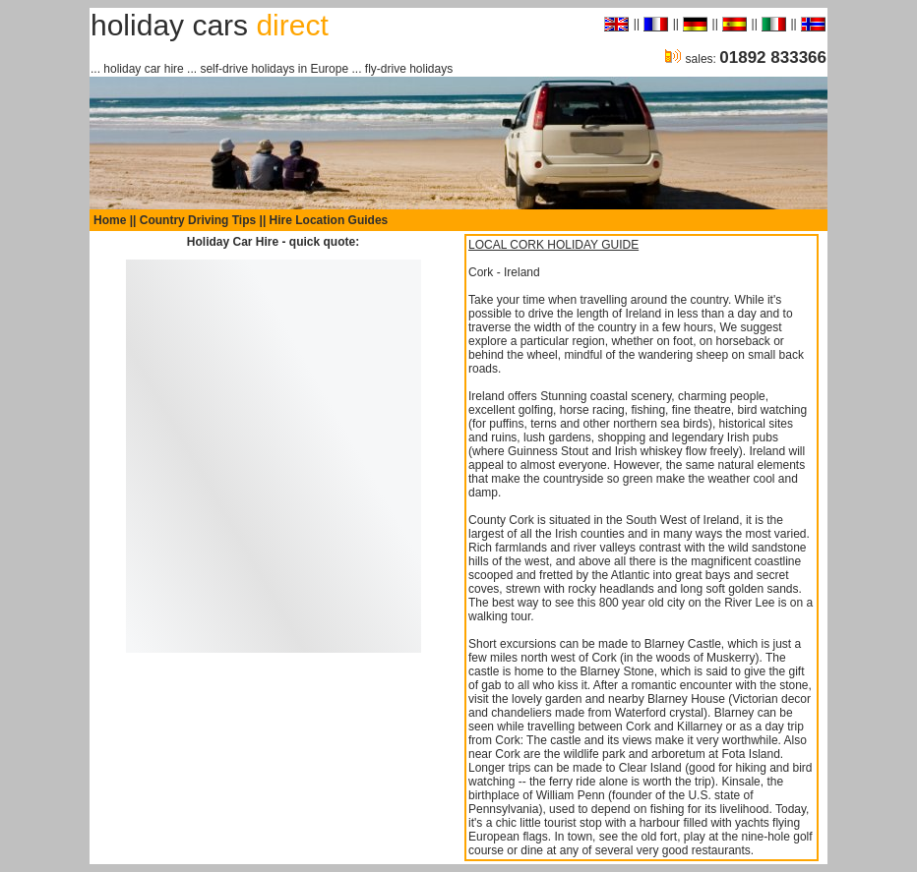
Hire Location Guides (329, 220)
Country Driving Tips (198, 220)
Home (109, 220)
